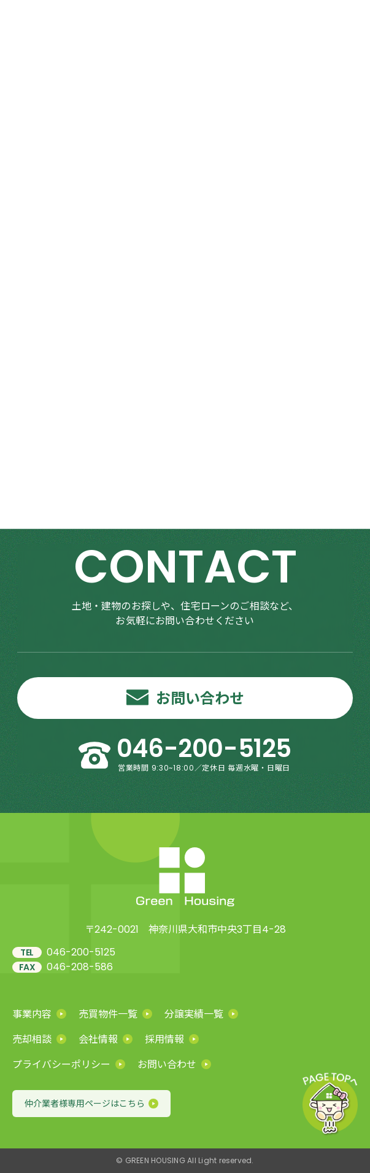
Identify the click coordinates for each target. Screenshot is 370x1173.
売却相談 (39, 1039)
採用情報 (172, 1039)
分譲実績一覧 (201, 1013)
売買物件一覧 (115, 1013)
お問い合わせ (174, 1064)
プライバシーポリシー (68, 1064)
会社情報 (106, 1039)
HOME (213, 195)
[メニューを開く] (344, 24)
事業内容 (39, 1013)
